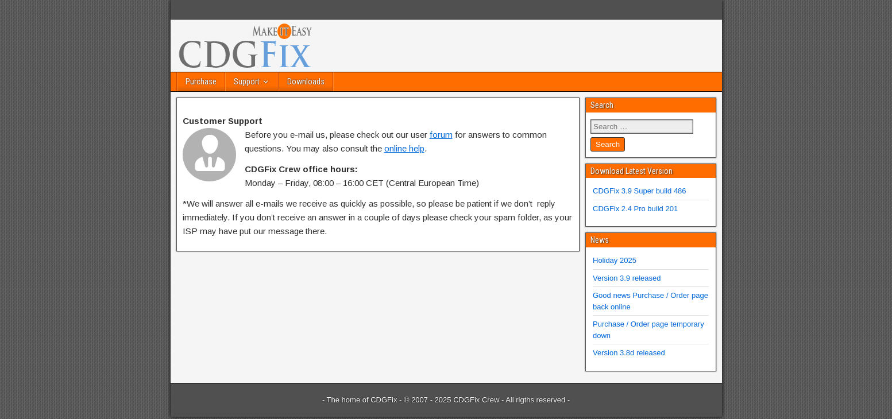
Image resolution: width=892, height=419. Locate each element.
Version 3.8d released (629, 352)
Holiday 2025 (614, 260)
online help (404, 148)
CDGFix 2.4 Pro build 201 (635, 208)
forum (441, 134)
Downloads (306, 81)
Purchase (201, 81)
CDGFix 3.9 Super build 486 (639, 191)
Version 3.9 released (627, 278)
